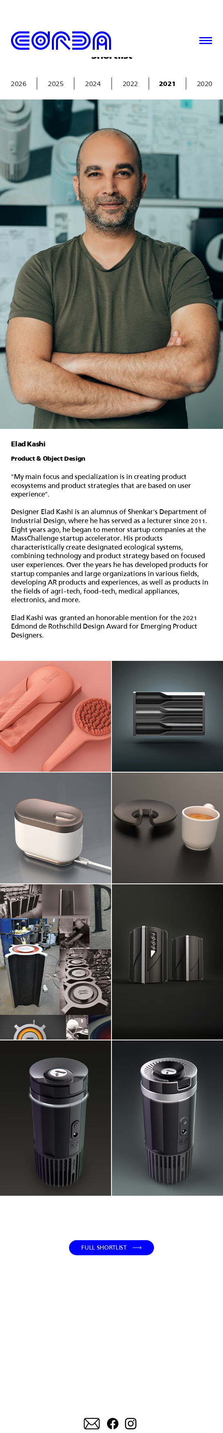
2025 (55, 83)
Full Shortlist (104, 1247)
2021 (167, 83)
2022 (130, 83)
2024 (92, 83)
